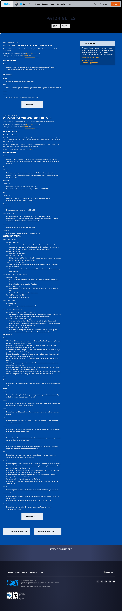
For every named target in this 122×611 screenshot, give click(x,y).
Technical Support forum (90, 63)
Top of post (32, 104)
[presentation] (7, 4)
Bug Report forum (88, 60)
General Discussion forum (90, 57)
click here (31, 149)
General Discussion (31, 53)
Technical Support (30, 57)
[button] (115, 4)
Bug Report (25, 55)
